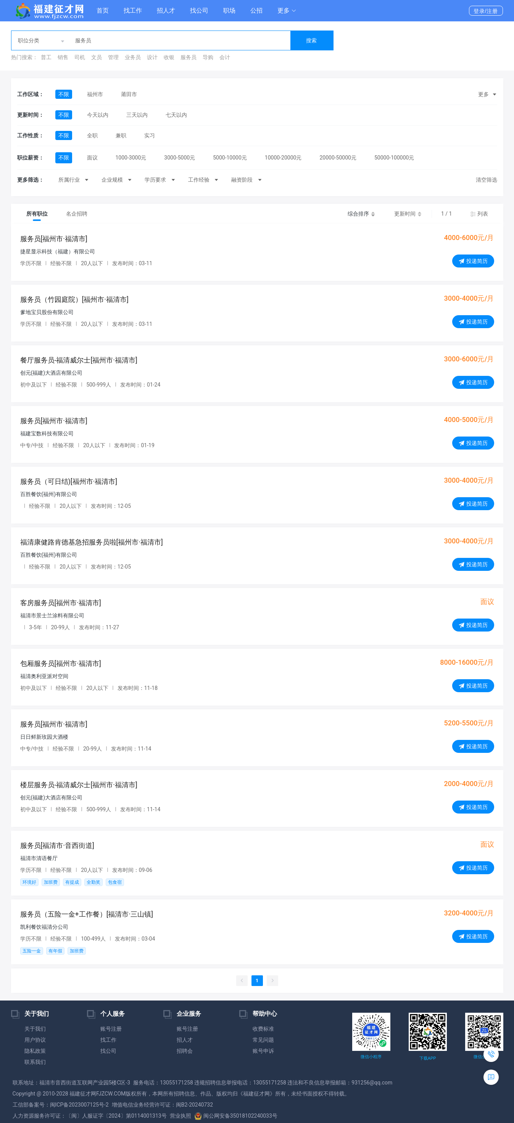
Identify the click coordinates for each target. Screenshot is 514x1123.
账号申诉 (263, 1051)
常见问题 (263, 1040)
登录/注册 (486, 11)
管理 (113, 57)
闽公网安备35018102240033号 (235, 1116)
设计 (152, 57)
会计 (224, 57)
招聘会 (185, 1051)
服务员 (188, 57)
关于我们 (35, 1029)
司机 (79, 57)
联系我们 (35, 1062)
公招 (256, 10)
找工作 (133, 10)
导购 (208, 57)
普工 (46, 57)
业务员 (133, 57)
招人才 (166, 10)
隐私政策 (35, 1051)
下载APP (427, 1058)
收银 (169, 57)
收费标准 (263, 1029)
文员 (96, 57)
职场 (229, 10)
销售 (63, 57)
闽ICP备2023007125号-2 (79, 1105)
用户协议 (35, 1040)
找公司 (199, 10)
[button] (286, 10)
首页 (103, 10)
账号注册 (111, 1029)
